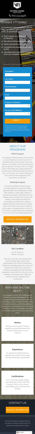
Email (7, 95)
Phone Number (11, 87)
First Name (9, 71)
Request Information (17, 219)
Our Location (18, 249)
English (20, 432)
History (17, 322)
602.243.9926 (19, 15)
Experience (17, 349)
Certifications (17, 376)
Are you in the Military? (14, 110)
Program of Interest (13, 102)
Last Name (9, 79)
